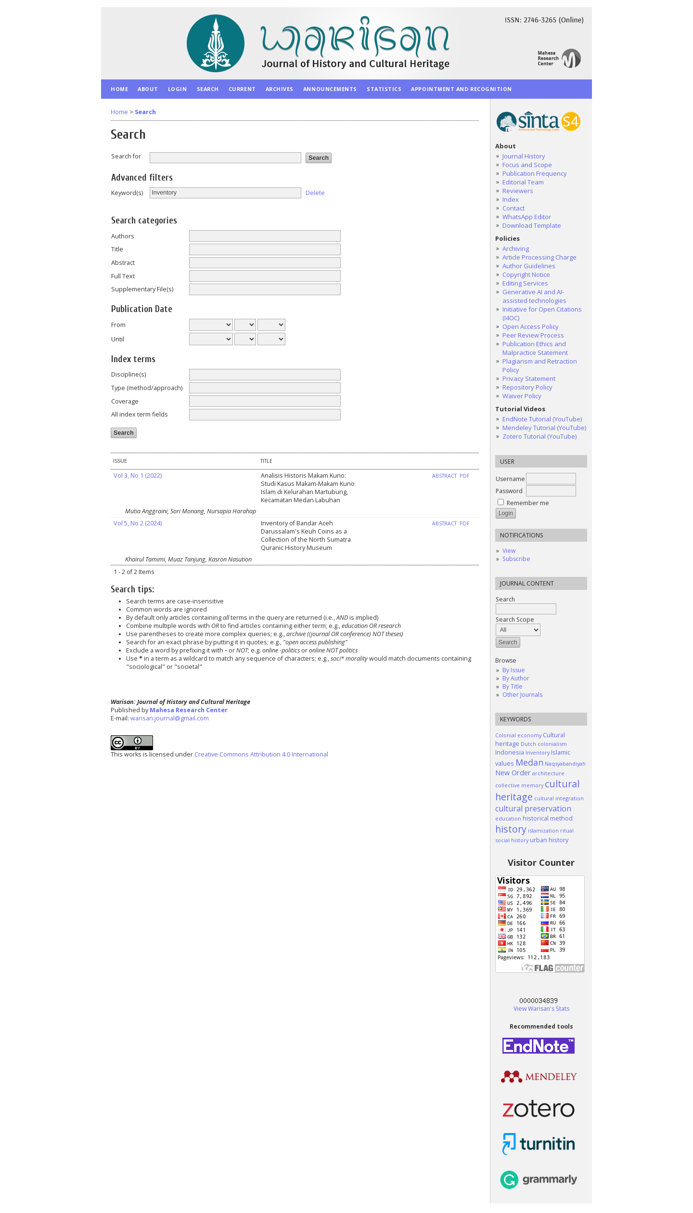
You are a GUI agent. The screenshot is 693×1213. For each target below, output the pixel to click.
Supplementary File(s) (142, 289)
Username (510, 479)
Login (177, 88)
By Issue (513, 670)
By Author (515, 678)
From (118, 325)
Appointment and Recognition (461, 88)
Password (509, 491)
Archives (280, 88)
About (148, 88)
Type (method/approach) (146, 388)
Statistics (384, 88)
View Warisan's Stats (541, 1008)
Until (117, 339)
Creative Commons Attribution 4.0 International (261, 754)
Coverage (125, 401)
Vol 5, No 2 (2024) (138, 523)
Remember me (528, 503)
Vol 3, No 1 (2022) (138, 475)
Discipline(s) (128, 374)
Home (119, 88)
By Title (512, 686)
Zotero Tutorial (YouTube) (539, 436)
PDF (465, 475)
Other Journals (522, 695)
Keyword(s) (127, 193)
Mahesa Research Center (189, 710)
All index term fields (139, 414)
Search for (126, 156)
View (508, 551)
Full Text (123, 276)
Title (117, 249)
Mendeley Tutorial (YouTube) (544, 427)
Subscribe (516, 559)
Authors (122, 236)
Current (242, 88)
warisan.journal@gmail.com (169, 718)
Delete (315, 192)
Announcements (330, 88)
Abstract (123, 263)
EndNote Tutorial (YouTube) (542, 419)
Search (208, 88)
